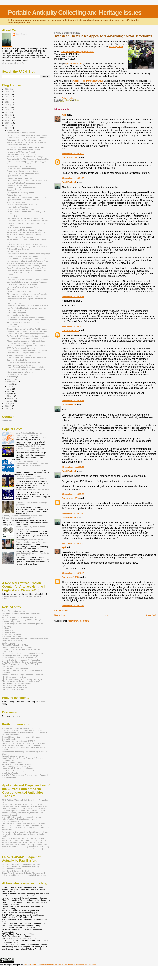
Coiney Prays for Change (16, 326)
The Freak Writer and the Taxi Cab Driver (22, 287)
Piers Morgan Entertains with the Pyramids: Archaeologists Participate (31, 541)
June (9, 389)
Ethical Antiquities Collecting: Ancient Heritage (21, 619)
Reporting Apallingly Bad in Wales (19, 355)
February (11, 398)
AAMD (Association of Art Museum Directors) (21, 728)
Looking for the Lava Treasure (18, 185)
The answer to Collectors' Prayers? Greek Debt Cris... (27, 320)
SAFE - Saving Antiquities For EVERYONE (20, 664)
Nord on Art (7, 651)
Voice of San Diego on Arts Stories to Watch (23, 149)
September (12, 381)
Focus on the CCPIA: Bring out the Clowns (23, 296)
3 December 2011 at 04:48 (73, 297)
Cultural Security (9, 739)
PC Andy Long (116, 46)
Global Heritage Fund (11, 622)
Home (105, 615)
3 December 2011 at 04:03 (73, 178)
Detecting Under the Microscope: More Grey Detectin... (28, 350)
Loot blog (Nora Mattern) (12, 641)
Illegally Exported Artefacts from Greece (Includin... (26, 367)
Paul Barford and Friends (12, 869)
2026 (7, 89)
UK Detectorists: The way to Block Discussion (24, 353)
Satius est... (11, 289)
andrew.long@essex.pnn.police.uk (77, 51)
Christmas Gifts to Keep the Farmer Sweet (23, 173)
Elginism (5, 615)
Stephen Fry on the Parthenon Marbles (21, 188)
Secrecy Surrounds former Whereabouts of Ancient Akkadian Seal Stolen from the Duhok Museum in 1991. (32, 464)
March (10, 396)
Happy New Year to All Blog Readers (21, 133)
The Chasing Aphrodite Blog (14, 677)
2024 (7, 94)
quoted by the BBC (74, 63)
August (10, 384)
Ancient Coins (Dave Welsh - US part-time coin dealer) (25, 832)
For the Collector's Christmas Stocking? (22, 169)
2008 (7, 408)
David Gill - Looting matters (13, 611)
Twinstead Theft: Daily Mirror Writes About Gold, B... (26, 370)
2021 (7, 102)
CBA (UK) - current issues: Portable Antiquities (22, 730)
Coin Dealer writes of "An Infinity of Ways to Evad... (26, 338)
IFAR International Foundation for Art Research (22, 745)
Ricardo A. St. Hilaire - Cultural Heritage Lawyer (22, 662)
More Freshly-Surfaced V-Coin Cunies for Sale (24, 263)
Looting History (8, 643)
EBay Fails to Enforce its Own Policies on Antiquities (27, 282)
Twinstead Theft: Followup (17, 374)
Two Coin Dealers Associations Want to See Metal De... (28, 221)
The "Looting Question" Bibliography (17, 766)
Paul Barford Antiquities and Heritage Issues (21, 864)
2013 (7, 123)
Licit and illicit (12, 216)
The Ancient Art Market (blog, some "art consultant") (24, 823)
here (18, 716)
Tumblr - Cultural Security (13, 689)
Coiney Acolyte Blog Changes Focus (21, 343)
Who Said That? (13, 251)
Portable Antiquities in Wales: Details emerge (24, 140)
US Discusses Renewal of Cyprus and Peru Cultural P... (28, 305)
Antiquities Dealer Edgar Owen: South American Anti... (27, 261)
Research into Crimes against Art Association (21, 660)
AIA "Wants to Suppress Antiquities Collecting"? (25, 235)
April (9, 394)
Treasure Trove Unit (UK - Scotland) (17, 769)
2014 (7, 120)
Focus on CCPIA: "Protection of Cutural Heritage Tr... (27, 197)
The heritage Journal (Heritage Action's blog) (21, 681)
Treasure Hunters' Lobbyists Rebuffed (21, 209)
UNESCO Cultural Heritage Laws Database (20, 771)
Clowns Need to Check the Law (19, 292)
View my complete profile (13, 63)
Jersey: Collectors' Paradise (17, 207)
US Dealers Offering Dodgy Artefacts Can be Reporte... (28, 331)
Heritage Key (7, 630)
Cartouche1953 (70, 157)
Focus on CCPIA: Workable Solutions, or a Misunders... (28, 280)
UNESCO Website (10, 773)
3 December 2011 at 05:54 (73, 494)
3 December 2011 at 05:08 (73, 326)
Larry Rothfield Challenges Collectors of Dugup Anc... (27, 317)
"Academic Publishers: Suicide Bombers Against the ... (27, 142)
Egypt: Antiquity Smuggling (17, 176)
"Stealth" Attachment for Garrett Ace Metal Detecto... (27, 329)
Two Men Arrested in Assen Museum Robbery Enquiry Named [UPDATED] (31, 477)
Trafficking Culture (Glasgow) (14, 687)
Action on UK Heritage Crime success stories (24, 183)
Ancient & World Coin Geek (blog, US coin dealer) (23, 838)
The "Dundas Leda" (14, 277)
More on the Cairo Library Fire (18, 202)
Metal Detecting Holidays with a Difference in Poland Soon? (29, 434)
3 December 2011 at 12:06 (73, 543)
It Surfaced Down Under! (12, 636)
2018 (7, 110)
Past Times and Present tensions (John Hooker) (22, 849)
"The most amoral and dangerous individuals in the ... (27, 346)
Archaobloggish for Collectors (18, 315)
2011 (7, 128)
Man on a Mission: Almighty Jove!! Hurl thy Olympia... (27, 239)
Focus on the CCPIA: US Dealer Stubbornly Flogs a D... (28, 266)
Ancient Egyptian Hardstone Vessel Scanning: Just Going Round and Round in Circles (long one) (30, 448)
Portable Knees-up (14, 195)
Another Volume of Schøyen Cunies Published (24, 230)
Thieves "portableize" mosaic (18, 145)
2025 (7, 92)
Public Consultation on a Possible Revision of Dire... (26, 268)
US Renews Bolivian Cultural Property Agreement (25, 334)
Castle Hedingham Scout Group (88, 81)
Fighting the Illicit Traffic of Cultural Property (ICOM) (24, 743)
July (9, 386)
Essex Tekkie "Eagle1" (15, 303)
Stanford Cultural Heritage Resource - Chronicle (22, 675)
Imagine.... (11, 242)
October (10, 379)
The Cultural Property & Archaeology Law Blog (22, 679)
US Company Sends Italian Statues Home (23, 256)
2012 (7, 125)
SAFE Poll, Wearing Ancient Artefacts (21, 348)
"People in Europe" (14, 190)
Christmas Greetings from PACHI (19, 164)
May (9, 391)
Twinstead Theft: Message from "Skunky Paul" (24, 362)
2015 (7, 118)
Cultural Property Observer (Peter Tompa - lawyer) (23, 811)
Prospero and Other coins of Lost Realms (22, 171)
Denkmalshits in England (16, 313)
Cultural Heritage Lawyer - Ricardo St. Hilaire (21, 737)
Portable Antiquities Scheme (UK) (16, 764)
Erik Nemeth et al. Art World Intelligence (19, 617)
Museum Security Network (13, 762)
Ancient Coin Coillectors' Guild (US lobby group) (22, 825)
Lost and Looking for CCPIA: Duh (19, 178)
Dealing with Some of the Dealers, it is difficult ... (25, 244)
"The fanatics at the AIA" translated (20, 237)
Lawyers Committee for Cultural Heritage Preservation (25, 639)
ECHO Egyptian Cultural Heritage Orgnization (21, 613)
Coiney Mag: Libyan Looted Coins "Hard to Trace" (26, 147)
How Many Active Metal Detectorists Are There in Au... (27, 308)
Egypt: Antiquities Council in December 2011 (24, 200)
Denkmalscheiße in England (17, 310)
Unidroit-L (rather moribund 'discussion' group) (21, 817)
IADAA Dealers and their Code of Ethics (32, 490)
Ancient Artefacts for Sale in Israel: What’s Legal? (25, 157)
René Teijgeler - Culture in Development (19, 658)
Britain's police (68, 98)
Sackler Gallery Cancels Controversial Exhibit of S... (26, 232)
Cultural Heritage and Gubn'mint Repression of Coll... (27, 259)
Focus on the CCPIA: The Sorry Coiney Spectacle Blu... (28, 159)
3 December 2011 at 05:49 (73, 467)
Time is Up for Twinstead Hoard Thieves (22, 284)
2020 (7, 104)
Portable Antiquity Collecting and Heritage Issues (74, 12)
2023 (7, 97)
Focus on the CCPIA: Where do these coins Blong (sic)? (28, 254)
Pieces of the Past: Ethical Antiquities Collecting (22, 653)
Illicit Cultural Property (11, 634)
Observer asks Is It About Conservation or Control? (26, 138)
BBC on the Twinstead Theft (17, 360)
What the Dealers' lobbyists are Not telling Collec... (26, 341)
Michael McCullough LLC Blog (15, 645)
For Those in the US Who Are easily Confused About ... (28, 336)
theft (62, 102)
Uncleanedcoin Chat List (12, 821)
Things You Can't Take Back (14, 685)
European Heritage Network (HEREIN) (18, 741)
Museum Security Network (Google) (17, 647)
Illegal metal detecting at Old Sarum (20, 365)
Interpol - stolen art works (13, 756)
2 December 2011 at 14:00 (73, 154)
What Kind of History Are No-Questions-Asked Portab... (28, 247)
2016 (7, 115)
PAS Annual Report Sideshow (18, 249)
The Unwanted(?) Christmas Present (21, 152)
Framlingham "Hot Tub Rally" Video (20, 193)
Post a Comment (61, 610)
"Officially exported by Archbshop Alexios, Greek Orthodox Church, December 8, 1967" (22, 517)
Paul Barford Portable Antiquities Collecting (20, 866)
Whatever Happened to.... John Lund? (21, 154)
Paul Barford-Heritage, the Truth (15, 871)
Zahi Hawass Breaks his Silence (19, 166)
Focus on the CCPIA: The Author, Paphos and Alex (26, 218)
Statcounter (7, 421)
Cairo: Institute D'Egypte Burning (19, 227)
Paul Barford (69, 182)
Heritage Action (8, 628)
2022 (7, 99)
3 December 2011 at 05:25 (73, 401)
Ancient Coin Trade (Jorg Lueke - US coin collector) (24, 840)
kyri (64, 114)
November (11, 377)
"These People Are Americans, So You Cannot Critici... (27, 181)
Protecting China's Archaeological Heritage (20, 655)
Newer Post (59, 615)
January (10, 401)
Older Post (151, 615)
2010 (7, 403)
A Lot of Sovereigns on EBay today (20, 372)
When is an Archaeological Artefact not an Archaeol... (27, 294)
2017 (7, 112)
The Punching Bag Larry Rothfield (16, 683)
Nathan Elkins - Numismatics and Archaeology (21, 649)
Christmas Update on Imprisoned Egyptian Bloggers (26, 162)
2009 (7, 406)
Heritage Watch (8, 632)
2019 (7, 107)
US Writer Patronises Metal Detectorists (22, 204)
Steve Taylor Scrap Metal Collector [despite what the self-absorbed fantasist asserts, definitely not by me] (24, 874)
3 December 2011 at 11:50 (73, 513)
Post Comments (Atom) (78, 621)
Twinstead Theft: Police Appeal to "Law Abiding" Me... (27, 358)
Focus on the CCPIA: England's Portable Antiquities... (27, 271)
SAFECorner (7, 666)
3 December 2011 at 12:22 (73, 606)
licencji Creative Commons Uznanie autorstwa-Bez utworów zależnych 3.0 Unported (59, 964)
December (11, 130)
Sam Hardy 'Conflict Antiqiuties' (15, 668)
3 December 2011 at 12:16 (73, 573)
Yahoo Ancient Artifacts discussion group (19, 819)
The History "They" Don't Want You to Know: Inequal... (27, 135)
